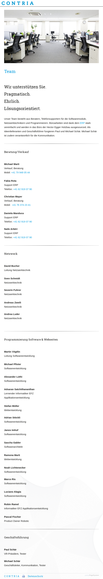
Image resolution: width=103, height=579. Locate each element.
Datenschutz (35, 576)
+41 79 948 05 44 (20, 172)
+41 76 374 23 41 (21, 204)
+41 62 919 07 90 (22, 189)
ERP (82, 123)
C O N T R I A (11, 576)
